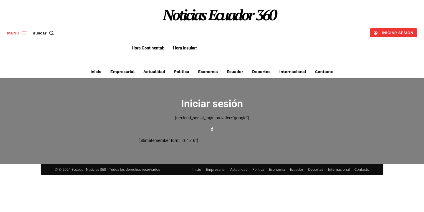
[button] (45, 33)
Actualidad (239, 169)
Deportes (315, 169)
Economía (277, 169)
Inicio (197, 169)
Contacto (362, 169)
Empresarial (216, 169)
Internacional (339, 169)
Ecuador (296, 169)
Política (258, 169)
